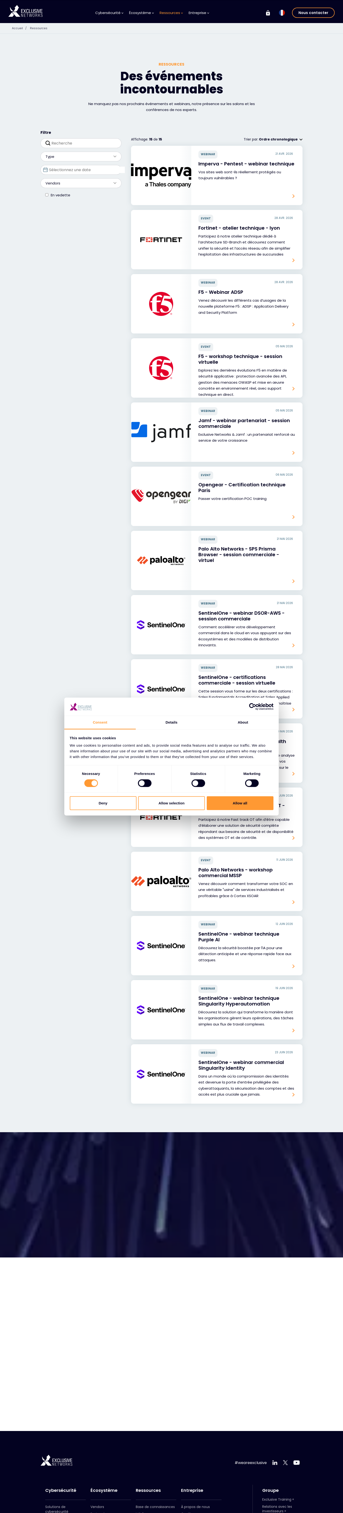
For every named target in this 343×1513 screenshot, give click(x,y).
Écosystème (141, 12)
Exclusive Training (276, 1499)
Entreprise (199, 12)
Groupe (270, 1490)
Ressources (171, 12)
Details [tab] (171, 722)
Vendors (78, 183)
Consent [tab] (100, 722)
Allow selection (171, 803)
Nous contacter (313, 12)
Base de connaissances (155, 1506)
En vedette (60, 195)
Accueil (21, 28)
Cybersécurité (109, 12)
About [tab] (243, 722)
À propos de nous (195, 1506)
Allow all (240, 803)
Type (78, 156)
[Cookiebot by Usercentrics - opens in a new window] (252, 706)
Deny (103, 803)
